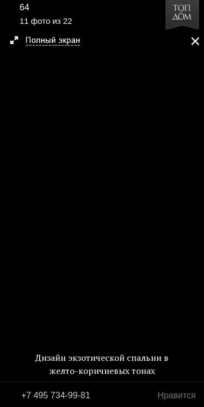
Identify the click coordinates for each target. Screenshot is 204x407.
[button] (49, 41)
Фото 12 (192, 203)
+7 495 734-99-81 (55, 395)
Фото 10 (12, 203)
